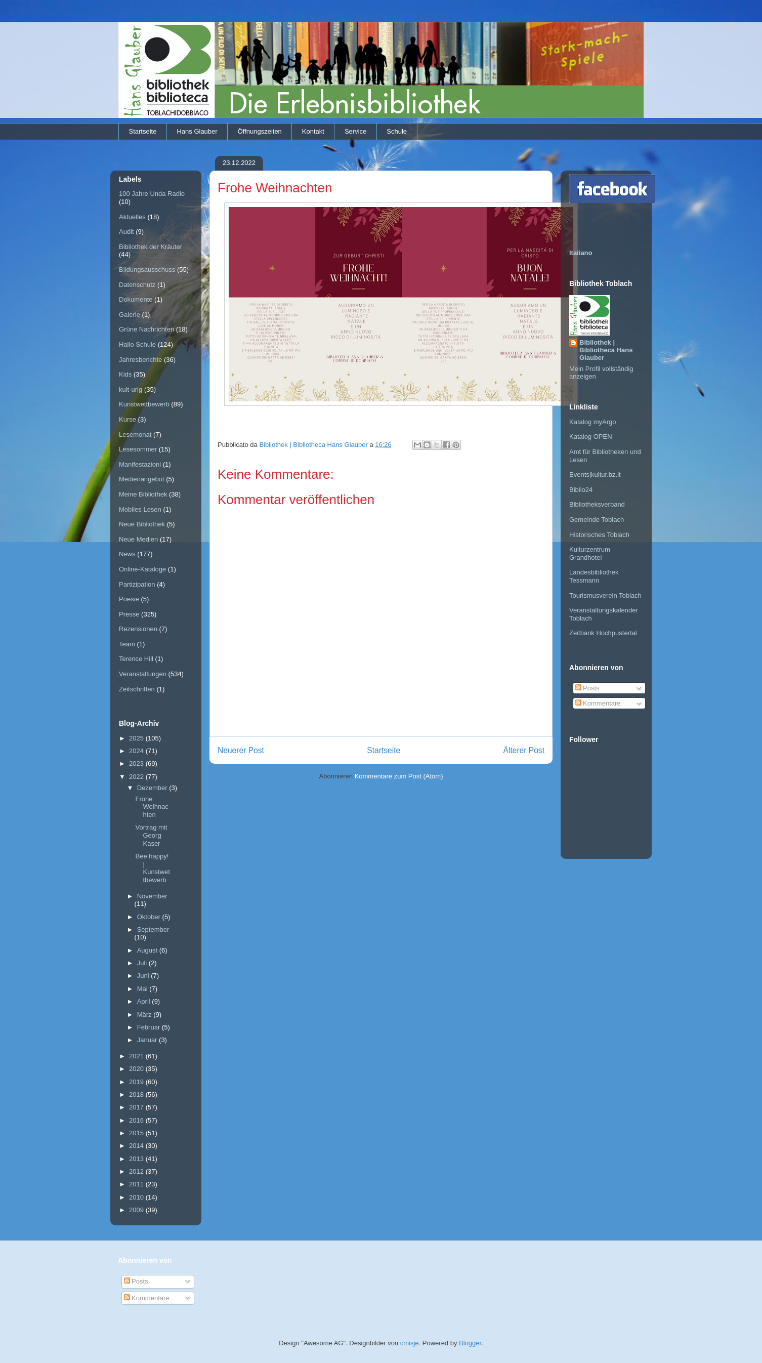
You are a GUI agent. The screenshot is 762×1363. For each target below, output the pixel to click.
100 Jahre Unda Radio (152, 193)
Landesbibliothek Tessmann (594, 576)
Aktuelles (132, 217)
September (153, 929)
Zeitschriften (137, 689)
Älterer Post (523, 750)
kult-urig (130, 389)
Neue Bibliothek (142, 524)
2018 (137, 1094)
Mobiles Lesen (140, 509)
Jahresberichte (140, 359)
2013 (137, 1159)
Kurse (127, 419)
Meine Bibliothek (143, 494)
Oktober (149, 917)
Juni (144, 975)
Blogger (470, 1343)
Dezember (153, 788)
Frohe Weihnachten (151, 806)
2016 (137, 1120)
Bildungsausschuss (147, 269)
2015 (137, 1133)
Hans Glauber (197, 131)
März (145, 1014)
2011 (137, 1184)
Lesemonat (135, 434)
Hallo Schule (137, 344)
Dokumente (135, 299)
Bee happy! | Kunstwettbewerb (152, 868)
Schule (397, 131)
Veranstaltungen (142, 674)
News (127, 554)
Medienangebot (141, 479)
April (144, 1001)
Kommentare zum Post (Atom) (399, 776)
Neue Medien (138, 539)
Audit (126, 231)
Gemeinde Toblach (596, 519)
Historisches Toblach (599, 535)
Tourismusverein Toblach (605, 595)
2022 (137, 776)
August (148, 950)
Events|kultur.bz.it (595, 474)
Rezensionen (138, 629)
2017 (137, 1107)
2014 (137, 1145)
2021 (137, 1056)
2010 (137, 1197)
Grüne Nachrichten (146, 329)
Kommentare (598, 703)
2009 (137, 1210)
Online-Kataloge (142, 569)
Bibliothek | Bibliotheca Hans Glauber (605, 350)
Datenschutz (137, 284)
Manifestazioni (140, 464)
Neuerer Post (241, 750)
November (152, 896)
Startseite (143, 131)
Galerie (129, 314)
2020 (137, 1068)
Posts (587, 688)
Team (127, 644)
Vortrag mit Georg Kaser (151, 835)
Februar (149, 1027)
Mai (143, 989)
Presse (129, 614)
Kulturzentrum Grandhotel (589, 553)
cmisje (409, 1343)
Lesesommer (138, 449)
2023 (137, 763)
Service (355, 131)
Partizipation (137, 584)
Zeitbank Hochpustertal (603, 633)
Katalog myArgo (592, 422)
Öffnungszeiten (260, 131)
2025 (137, 738)
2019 (137, 1082)
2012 (137, 1171)
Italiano (580, 253)
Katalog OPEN (590, 436)
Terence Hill (136, 659)
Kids (125, 374)
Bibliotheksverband (597, 504)
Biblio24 (580, 489)
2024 (137, 751)
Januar (148, 1040)
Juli (143, 963)
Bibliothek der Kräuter (150, 247)
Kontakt (313, 131)
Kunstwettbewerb (144, 404)
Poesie (129, 599)
